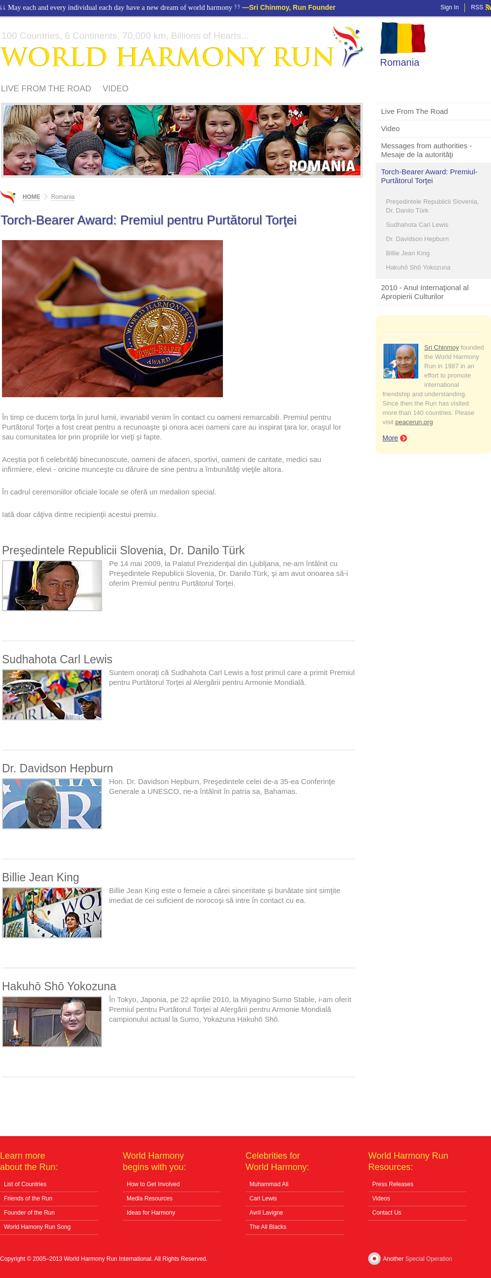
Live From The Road (46, 88)
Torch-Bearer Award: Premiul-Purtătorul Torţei (429, 176)
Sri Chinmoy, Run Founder (292, 7)
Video (116, 88)
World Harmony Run (182, 47)
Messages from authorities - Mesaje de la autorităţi (426, 150)
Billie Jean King (408, 253)
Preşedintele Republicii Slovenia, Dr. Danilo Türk (432, 206)
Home (31, 196)
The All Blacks (267, 1227)
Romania (399, 62)
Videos (381, 1198)
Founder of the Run (29, 1212)
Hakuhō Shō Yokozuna (418, 267)
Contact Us (386, 1212)
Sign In (449, 7)
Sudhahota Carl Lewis (417, 224)
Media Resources (149, 1198)
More (390, 438)
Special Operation (428, 1258)
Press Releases (392, 1184)
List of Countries (25, 1184)
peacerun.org (414, 422)
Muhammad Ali (268, 1184)
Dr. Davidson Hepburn (417, 239)
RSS (477, 7)
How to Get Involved (153, 1184)
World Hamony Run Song (37, 1227)
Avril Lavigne (266, 1212)
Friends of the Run (28, 1198)
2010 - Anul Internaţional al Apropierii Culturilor (424, 291)
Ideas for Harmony (151, 1212)
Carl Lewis (263, 1198)
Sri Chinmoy (441, 347)
